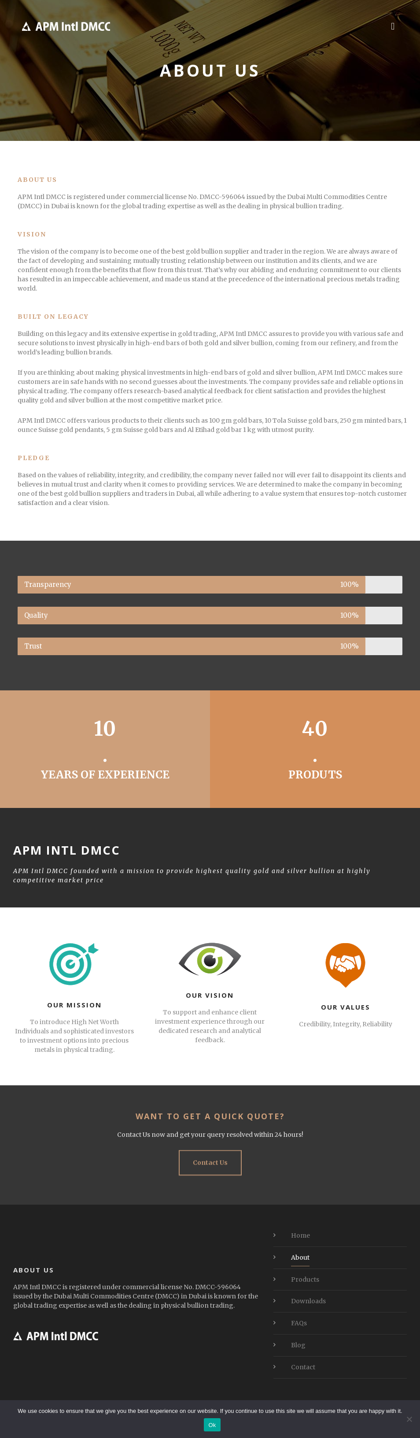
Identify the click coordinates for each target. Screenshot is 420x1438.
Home (300, 1235)
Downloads (308, 1301)
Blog (298, 1345)
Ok (212, 1425)
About (300, 1257)
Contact (303, 1367)
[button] (393, 26)
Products (305, 1279)
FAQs (299, 1323)
